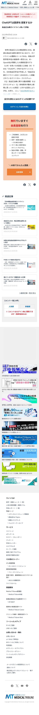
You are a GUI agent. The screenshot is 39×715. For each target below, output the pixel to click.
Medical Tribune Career (16, 610)
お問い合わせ (10, 636)
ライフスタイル (11, 583)
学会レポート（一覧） (13, 508)
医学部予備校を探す (12, 555)
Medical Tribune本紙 (15, 594)
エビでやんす (10, 546)
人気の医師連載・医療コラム (15, 505)
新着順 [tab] (27, 306)
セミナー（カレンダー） (14, 537)
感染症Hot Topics (14, 517)
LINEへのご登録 (11, 628)
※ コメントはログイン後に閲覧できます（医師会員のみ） (19, 312)
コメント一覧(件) (11, 300)
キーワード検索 (11, 549)
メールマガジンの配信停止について (18, 664)
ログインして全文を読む (19, 106)
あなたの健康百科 (14, 580)
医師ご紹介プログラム (13, 552)
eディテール (10, 534)
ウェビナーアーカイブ (16, 523)
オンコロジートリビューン (17, 566)
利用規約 (9, 645)
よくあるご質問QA (12, 639)
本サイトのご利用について (15, 642)
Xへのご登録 (10, 625)
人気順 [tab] (11, 306)
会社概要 (9, 657)
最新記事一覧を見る (27, 293)
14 (4, 38)
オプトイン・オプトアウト (15, 648)
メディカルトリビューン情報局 (19, 514)
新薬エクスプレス (14, 520)
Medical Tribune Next (16, 617)
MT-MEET (12, 602)
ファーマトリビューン (16, 572)
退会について (11, 667)
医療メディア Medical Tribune (9, 7)
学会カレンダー (11, 543)
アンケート (9, 540)
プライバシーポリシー (13, 651)
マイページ (10, 531)
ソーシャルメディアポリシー (15, 654)
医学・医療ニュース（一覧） (15, 502)
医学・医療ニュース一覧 (27, 7)
